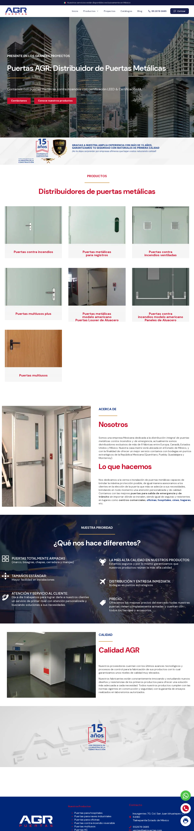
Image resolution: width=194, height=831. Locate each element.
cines (175, 500)
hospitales (164, 500)
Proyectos (109, 11)
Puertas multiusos (33, 375)
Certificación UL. (130, 89)
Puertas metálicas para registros (97, 253)
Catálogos (126, 11)
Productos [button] (91, 11)
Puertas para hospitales (88, 813)
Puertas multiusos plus (33, 314)
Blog (139, 11)
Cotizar (179, 11)
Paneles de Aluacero (160, 320)
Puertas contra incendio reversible (94, 823)
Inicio (75, 11)
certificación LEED (101, 89)
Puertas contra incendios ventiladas (160, 253)
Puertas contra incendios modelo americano (160, 315)
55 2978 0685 (157, 11)
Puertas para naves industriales (92, 816)
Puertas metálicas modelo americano (97, 315)
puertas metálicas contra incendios (55, 89)
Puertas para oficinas (86, 819)
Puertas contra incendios (33, 252)
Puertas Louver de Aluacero (97, 320)
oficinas (152, 500)
